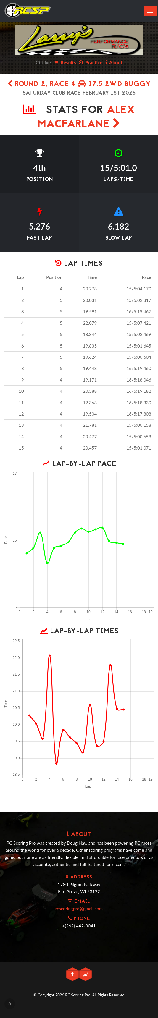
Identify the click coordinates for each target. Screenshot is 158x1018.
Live (43, 62)
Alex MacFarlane (86, 117)
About (113, 62)
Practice (90, 62)
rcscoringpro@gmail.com (79, 908)
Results (65, 62)
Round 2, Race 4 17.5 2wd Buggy (79, 84)
